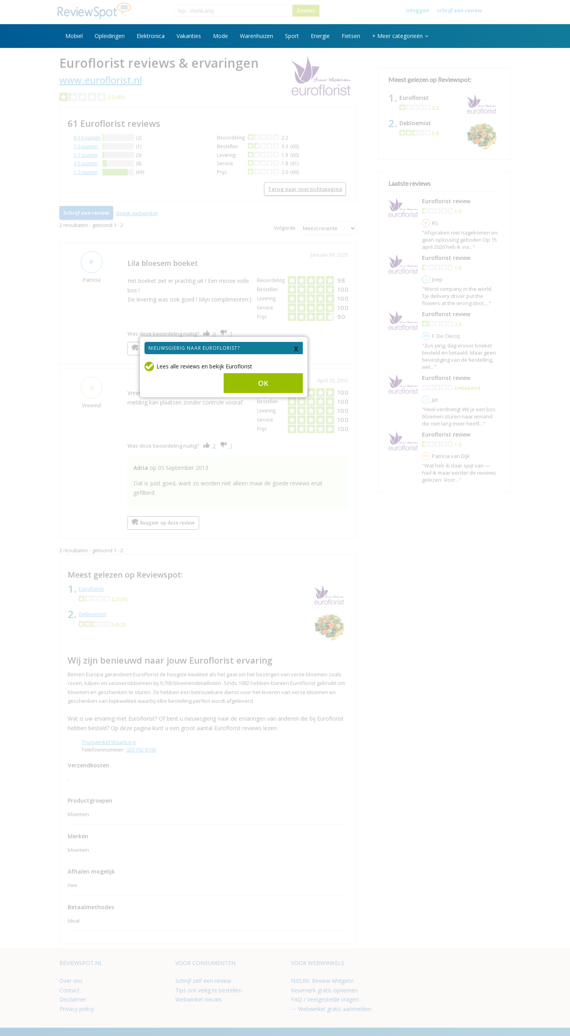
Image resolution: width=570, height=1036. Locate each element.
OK (324, 512)
